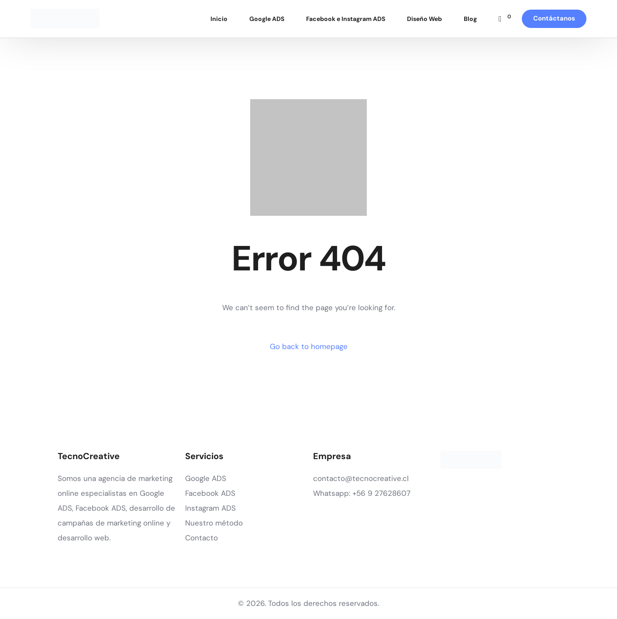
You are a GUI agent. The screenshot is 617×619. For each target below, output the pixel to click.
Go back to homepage (309, 346)
